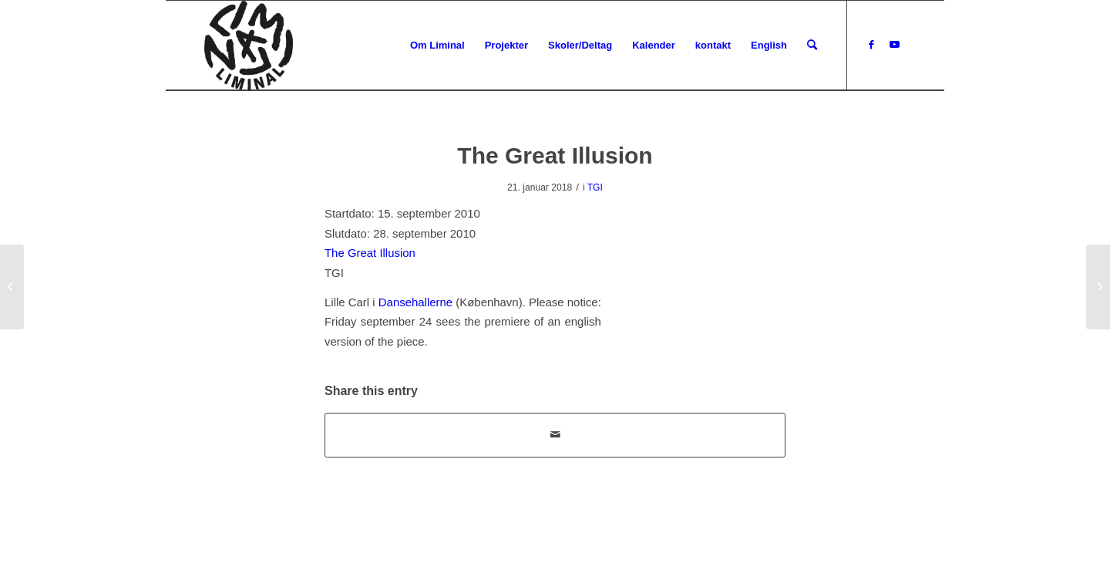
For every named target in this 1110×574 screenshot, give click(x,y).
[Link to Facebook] (871, 44)
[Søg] (812, 45)
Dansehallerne (415, 302)
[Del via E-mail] (555, 435)
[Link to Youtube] (894, 44)
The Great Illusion (370, 252)
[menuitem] (437, 45)
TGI (595, 187)
